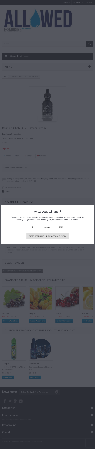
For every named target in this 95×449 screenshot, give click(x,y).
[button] (33, 227)
